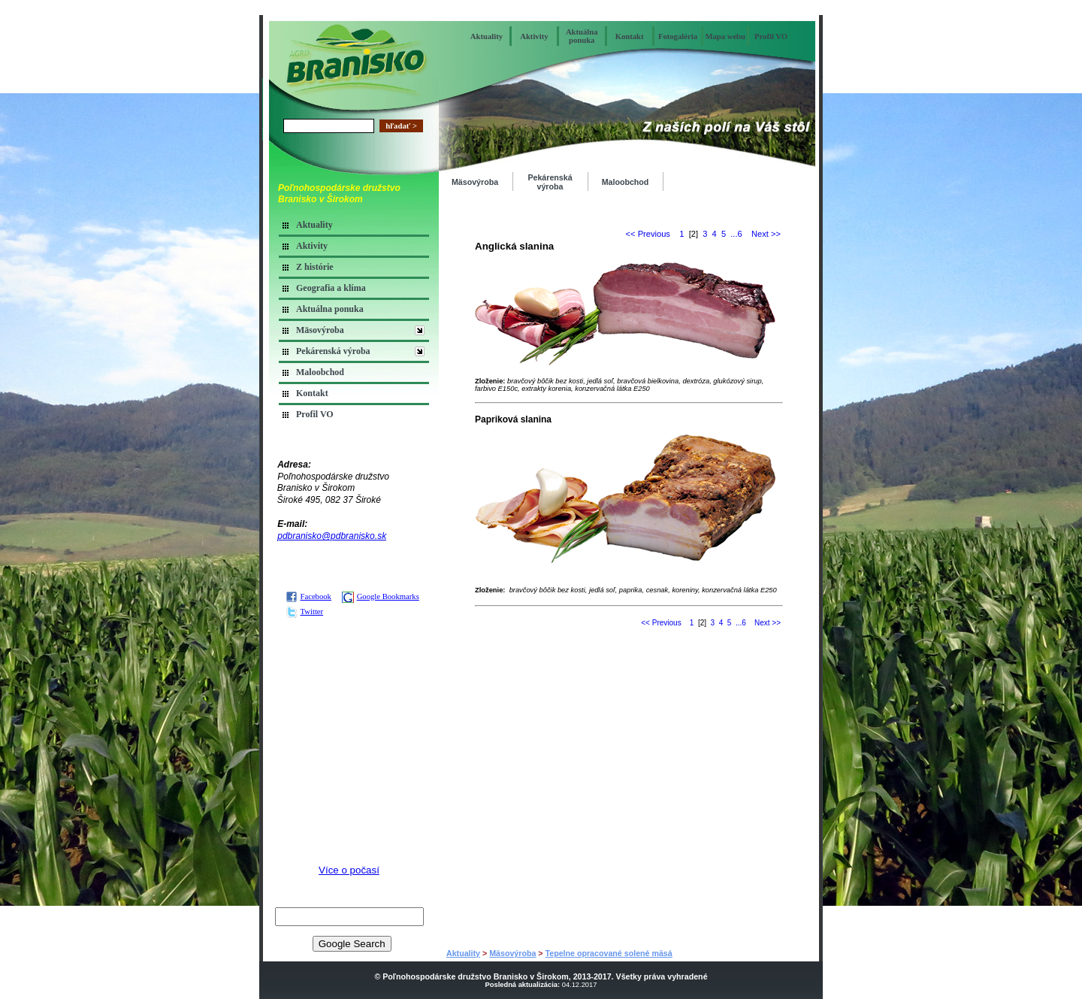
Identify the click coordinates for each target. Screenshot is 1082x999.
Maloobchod (320, 372)
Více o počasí (349, 870)
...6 (736, 233)
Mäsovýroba (320, 330)
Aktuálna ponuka (582, 36)
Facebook (308, 596)
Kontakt (629, 36)
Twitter (305, 611)
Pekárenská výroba (333, 351)
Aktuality (486, 36)
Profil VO (770, 36)
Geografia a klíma (331, 288)
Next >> (766, 233)
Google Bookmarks (380, 596)
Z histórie (315, 267)
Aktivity (534, 36)
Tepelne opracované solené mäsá (609, 953)
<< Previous (648, 233)
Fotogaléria (677, 36)
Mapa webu (725, 36)
